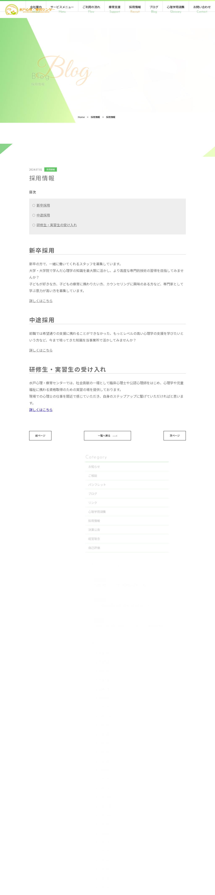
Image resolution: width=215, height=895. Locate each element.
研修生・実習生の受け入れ (35, 248)
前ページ (18, 459)
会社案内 (36, 9)
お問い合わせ (202, 9)
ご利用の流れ (91, 9)
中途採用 (21, 238)
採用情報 (135, 9)
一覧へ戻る (76, 459)
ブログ (153, 9)
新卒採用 (21, 229)
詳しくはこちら (19, 324)
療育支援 (115, 9)
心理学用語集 (176, 9)
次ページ (135, 459)
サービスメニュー (62, 9)
